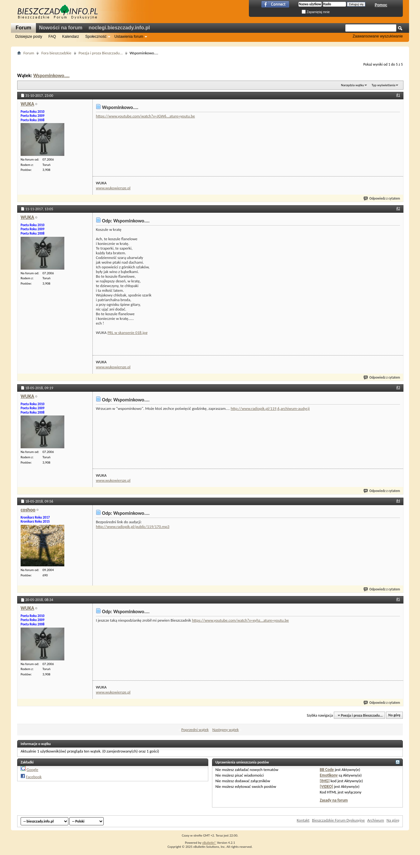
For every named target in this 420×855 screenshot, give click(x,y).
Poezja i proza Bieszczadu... (101, 53)
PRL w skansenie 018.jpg (127, 332)
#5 (398, 599)
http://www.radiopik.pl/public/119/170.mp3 (132, 526)
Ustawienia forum (128, 36)
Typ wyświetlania (383, 85)
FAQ (52, 36)
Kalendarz (70, 36)
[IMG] (325, 780)
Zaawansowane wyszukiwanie (378, 36)
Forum (23, 27)
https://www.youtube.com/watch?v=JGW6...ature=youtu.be (145, 116)
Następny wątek (225, 729)
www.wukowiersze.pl (113, 188)
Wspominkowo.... (51, 75)
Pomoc (381, 5)
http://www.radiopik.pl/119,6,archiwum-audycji (270, 408)
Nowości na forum (60, 27)
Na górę (394, 715)
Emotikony (329, 775)
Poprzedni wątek (195, 729)
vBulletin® (209, 843)
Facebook (34, 776)
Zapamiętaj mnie (316, 12)
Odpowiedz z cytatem (382, 198)
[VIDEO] (326, 786)
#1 (398, 95)
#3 (398, 387)
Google (32, 769)
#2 (398, 208)
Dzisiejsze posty (28, 36)
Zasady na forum (334, 800)
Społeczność (95, 36)
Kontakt (303, 820)
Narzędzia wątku (352, 85)
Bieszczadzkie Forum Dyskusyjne (338, 820)
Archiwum (375, 820)
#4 (398, 501)
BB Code (327, 769)
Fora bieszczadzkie (56, 53)
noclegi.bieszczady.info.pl (119, 27)
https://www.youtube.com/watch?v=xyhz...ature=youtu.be (240, 620)
